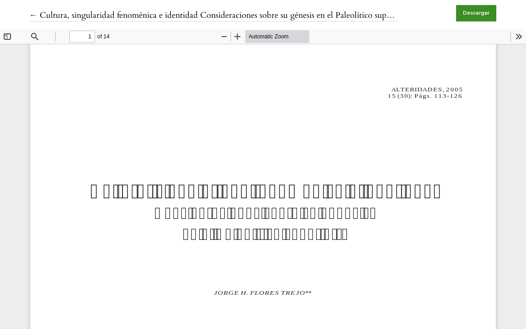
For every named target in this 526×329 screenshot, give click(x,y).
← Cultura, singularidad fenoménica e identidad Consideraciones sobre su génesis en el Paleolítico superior (216, 15)
